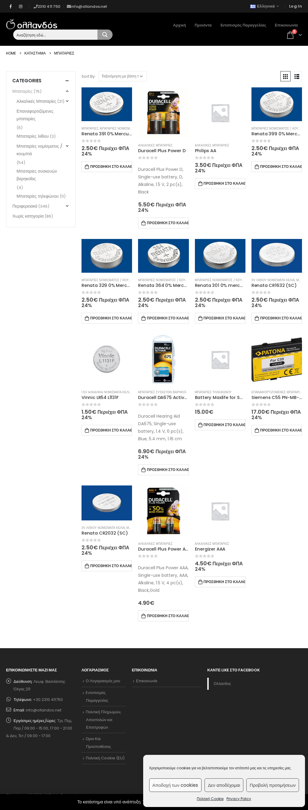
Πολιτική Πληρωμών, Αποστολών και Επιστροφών (103, 719)
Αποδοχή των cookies (175, 785)
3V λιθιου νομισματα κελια (273, 280)
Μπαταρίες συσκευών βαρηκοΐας (37, 175)
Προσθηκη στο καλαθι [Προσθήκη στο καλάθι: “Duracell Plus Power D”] (168, 222)
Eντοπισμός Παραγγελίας (243, 25)
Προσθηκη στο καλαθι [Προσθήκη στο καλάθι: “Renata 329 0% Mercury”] (111, 318)
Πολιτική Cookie (210, 798)
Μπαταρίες (22, 91)
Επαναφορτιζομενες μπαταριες (277, 392)
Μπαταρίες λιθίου (33, 136)
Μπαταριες (90, 128)
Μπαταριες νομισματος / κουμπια (127, 128)
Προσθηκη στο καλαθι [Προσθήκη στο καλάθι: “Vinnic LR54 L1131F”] (111, 430)
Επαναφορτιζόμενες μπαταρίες (35, 115)
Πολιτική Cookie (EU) (105, 758)
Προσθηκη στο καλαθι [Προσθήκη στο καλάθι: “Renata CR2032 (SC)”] (111, 565)
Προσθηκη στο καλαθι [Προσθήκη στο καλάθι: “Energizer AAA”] (224, 581)
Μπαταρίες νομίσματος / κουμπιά (39, 150)
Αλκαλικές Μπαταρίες (36, 101)
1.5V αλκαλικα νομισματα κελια (106, 392)
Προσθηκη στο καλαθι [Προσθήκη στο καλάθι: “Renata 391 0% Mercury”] (111, 166)
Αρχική (179, 25)
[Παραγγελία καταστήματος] (123, 76)
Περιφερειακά (24, 206)
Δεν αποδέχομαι (224, 785)
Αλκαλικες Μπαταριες (155, 145)
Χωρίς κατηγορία (28, 216)
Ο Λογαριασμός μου (103, 681)
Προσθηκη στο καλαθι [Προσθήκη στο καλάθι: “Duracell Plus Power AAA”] (168, 615)
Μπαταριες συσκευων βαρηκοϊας (164, 392)
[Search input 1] (56, 34)
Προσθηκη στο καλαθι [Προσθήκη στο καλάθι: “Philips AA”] (224, 183)
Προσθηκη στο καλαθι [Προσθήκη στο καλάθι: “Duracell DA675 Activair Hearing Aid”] (168, 469)
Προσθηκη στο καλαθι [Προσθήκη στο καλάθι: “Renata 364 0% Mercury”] (168, 318)
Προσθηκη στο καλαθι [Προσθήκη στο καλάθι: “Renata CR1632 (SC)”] (281, 318)
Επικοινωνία (286, 25)
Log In (295, 6)
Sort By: (89, 76)
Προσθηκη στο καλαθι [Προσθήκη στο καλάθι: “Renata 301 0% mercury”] (224, 318)
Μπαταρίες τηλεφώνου (38, 196)
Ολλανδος (222, 683)
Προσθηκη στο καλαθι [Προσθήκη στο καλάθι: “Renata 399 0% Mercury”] (281, 166)
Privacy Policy (238, 798)
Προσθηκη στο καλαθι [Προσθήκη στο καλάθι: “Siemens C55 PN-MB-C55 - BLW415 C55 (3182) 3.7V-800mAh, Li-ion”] (281, 430)
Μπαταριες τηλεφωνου (213, 392)
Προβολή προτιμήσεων (273, 785)
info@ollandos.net (43, 710)
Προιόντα (203, 25)
